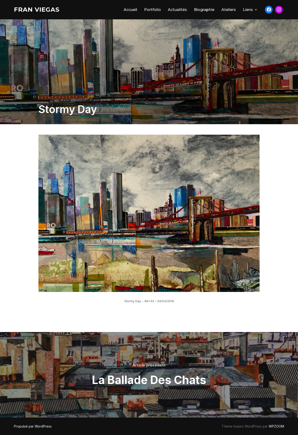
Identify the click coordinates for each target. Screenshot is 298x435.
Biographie (204, 9)
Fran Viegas (37, 9)
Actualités (177, 9)
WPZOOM (276, 426)
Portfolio (152, 9)
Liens (250, 9)
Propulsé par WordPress (33, 426)
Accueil (130, 9)
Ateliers (228, 9)
